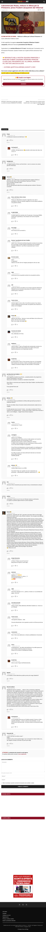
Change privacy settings (23, 929)
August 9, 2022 (30, 67)
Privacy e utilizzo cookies (8, 918)
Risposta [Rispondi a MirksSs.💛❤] (8, 417)
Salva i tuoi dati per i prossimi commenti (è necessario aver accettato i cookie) (18, 782)
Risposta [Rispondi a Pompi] (8, 142)
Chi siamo (5, 911)
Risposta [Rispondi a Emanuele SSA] (8, 745)
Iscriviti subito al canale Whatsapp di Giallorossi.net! (15, 73)
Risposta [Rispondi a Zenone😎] (8, 553)
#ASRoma (36, 61)
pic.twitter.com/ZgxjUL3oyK (13, 63)
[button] (2, 2)
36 (44, 10)
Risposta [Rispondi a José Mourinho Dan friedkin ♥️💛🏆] (8, 392)
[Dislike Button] (11, 140)
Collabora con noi (6, 915)
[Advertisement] (23, 117)
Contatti (4, 913)
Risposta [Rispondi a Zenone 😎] (8, 192)
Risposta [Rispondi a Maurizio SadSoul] (8, 711)
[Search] (44, 2)
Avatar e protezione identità (9, 920)
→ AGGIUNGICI (23, 84)
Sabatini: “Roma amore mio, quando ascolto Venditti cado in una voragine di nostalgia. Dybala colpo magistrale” (34, 103)
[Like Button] (7, 140)
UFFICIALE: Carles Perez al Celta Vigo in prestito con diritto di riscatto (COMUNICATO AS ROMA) (11, 102)
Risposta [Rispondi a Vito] (8, 490)
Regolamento (6, 917)
